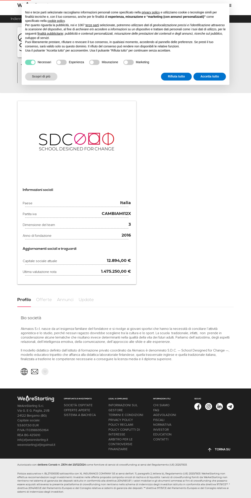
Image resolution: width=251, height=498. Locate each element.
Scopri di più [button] (41, 76)
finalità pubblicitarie (50, 33)
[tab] (24, 300)
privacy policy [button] (151, 12)
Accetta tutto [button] (209, 76)
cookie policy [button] (56, 21)
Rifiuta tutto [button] (176, 76)
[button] (45, 371)
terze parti (92, 25)
